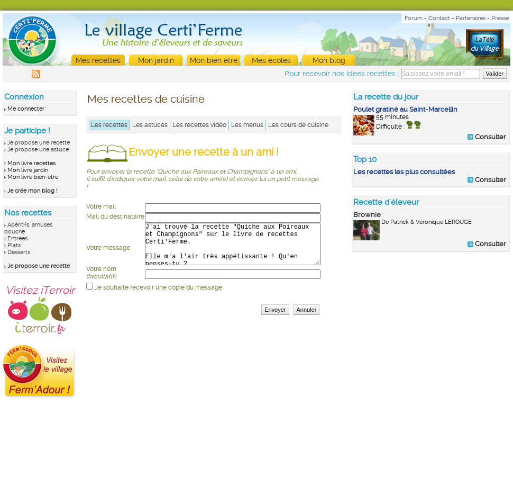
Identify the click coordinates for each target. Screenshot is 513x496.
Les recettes (109, 125)
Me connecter (25, 108)
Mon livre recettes (31, 163)
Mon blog (329, 60)
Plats (14, 245)
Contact (439, 18)
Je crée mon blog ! (32, 190)
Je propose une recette (38, 142)
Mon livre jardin (27, 170)
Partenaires (470, 18)
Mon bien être (213, 60)
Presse (500, 18)
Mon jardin (156, 60)
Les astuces (150, 125)
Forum (414, 18)
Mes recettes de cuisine (146, 99)
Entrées (17, 238)
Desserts (18, 252)
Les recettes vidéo (199, 125)
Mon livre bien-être (32, 177)
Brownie (367, 215)
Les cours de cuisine (298, 125)
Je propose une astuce (38, 149)
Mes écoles (271, 60)
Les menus (247, 125)
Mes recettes (98, 60)
